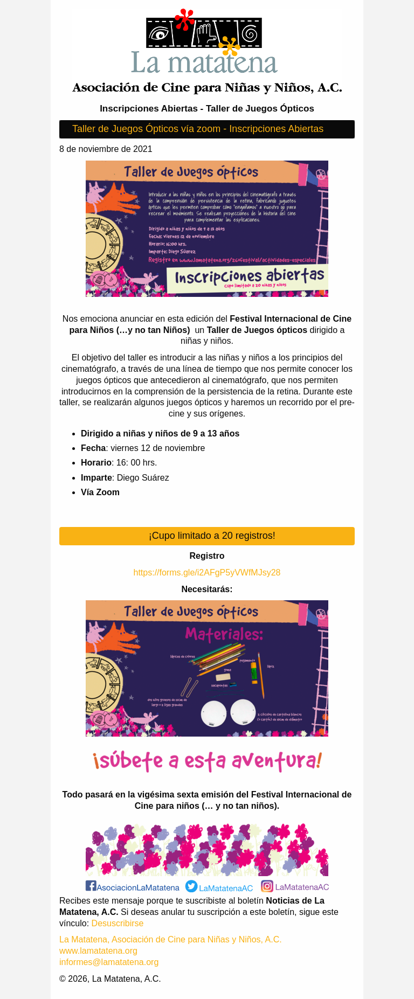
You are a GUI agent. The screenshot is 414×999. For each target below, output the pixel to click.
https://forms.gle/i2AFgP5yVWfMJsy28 (207, 572)
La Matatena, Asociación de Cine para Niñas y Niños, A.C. (170, 939)
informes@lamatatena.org (108, 962)
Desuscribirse (118, 923)
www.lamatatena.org (98, 950)
